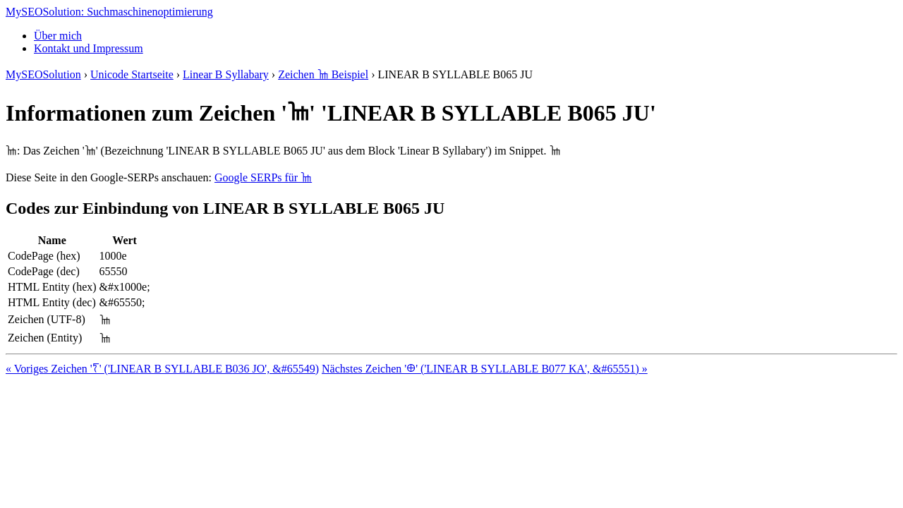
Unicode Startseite (132, 74)
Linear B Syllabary (226, 74)
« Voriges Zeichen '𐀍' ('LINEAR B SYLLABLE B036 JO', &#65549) (162, 369)
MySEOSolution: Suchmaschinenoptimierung (109, 12)
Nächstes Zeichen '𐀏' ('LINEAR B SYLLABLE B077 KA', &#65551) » (485, 369)
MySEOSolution (43, 74)
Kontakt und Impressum (88, 48)
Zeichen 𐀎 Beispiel (323, 74)
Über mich (58, 36)
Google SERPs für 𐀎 (263, 177)
